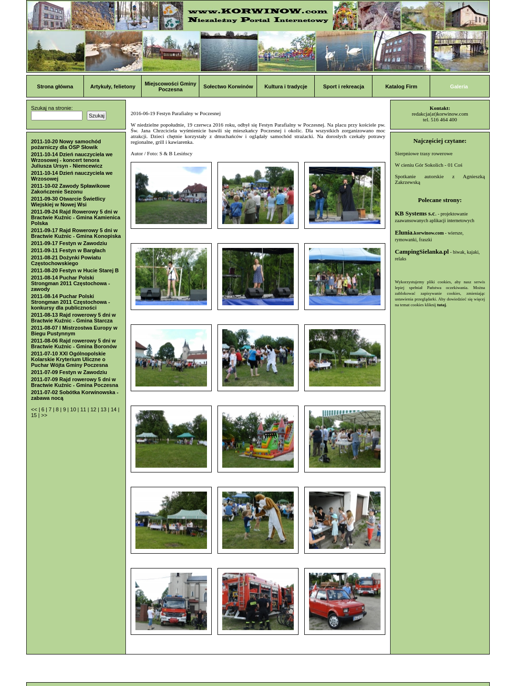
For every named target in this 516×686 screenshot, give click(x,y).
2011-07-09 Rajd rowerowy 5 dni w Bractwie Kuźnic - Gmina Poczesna (74, 382)
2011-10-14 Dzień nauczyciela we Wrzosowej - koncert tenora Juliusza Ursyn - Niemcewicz (72, 160)
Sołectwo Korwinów (228, 86)
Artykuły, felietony (112, 86)
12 (94, 409)
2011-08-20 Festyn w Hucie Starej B (75, 270)
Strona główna (55, 86)
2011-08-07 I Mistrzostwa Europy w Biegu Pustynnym (74, 330)
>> (44, 415)
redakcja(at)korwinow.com (440, 114)
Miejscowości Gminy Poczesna (170, 86)
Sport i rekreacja (343, 86)
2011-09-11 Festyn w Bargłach (68, 250)
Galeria (459, 86)
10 (73, 409)
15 (34, 415)
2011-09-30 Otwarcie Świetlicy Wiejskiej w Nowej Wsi (68, 201)
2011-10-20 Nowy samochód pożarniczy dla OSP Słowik (66, 144)
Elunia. (419, 232)
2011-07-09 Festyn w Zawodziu (69, 372)
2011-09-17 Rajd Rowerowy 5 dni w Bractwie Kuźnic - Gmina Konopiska (76, 233)
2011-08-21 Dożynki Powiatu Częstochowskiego (66, 260)
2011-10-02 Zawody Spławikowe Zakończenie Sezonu (70, 188)
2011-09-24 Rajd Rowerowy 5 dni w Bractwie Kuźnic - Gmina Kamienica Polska (75, 217)
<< (35, 409)
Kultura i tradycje (286, 86)
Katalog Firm (401, 86)
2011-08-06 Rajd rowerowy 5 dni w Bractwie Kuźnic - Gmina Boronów (74, 343)
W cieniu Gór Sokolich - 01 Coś (429, 165)
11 (83, 409)
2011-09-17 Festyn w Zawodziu (69, 243)
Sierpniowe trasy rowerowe (424, 153)
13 (104, 409)
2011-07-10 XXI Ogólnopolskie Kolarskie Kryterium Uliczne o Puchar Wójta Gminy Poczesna (69, 359)
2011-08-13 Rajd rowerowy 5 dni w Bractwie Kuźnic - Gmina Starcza (73, 317)
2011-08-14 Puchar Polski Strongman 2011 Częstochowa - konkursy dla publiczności (70, 302)
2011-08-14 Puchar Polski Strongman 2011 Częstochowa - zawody (70, 283)
